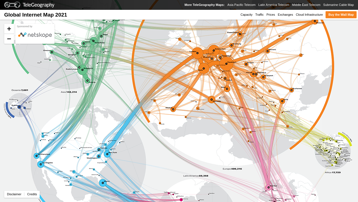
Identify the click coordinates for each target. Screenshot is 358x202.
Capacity (247, 14)
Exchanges (285, 14)
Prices (271, 14)
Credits (32, 194)
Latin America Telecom (273, 4)
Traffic (259, 14)
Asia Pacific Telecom (241, 4)
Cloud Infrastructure (309, 14)
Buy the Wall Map (341, 14)
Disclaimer (14, 194)
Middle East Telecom (306, 4)
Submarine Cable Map (338, 4)
